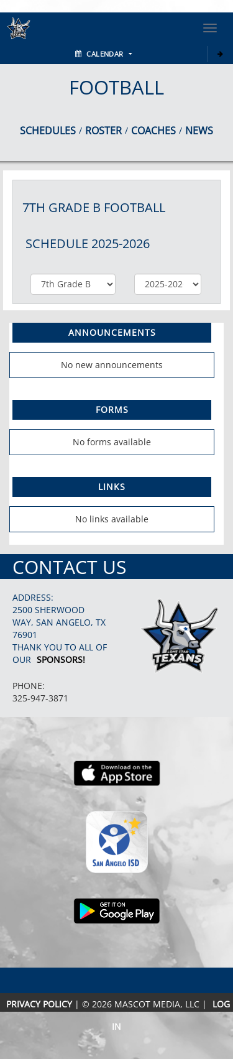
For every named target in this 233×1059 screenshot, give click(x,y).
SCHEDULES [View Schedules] (48, 130)
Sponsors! (61, 659)
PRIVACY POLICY (39, 1004)
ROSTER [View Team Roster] (103, 130)
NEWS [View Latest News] (199, 130)
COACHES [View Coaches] (153, 130)
